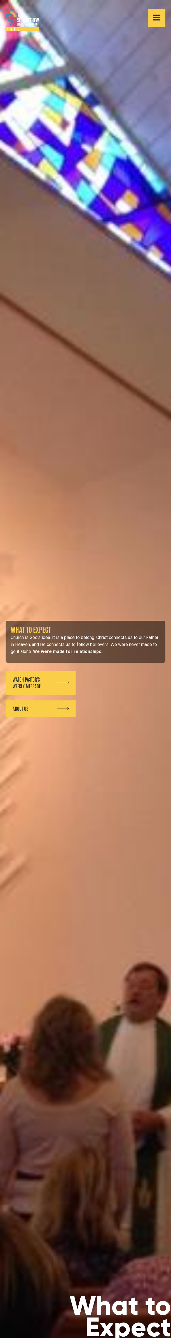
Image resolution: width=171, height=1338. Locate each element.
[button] (156, 18)
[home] (19, 20)
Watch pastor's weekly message (27, 683)
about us (20, 708)
